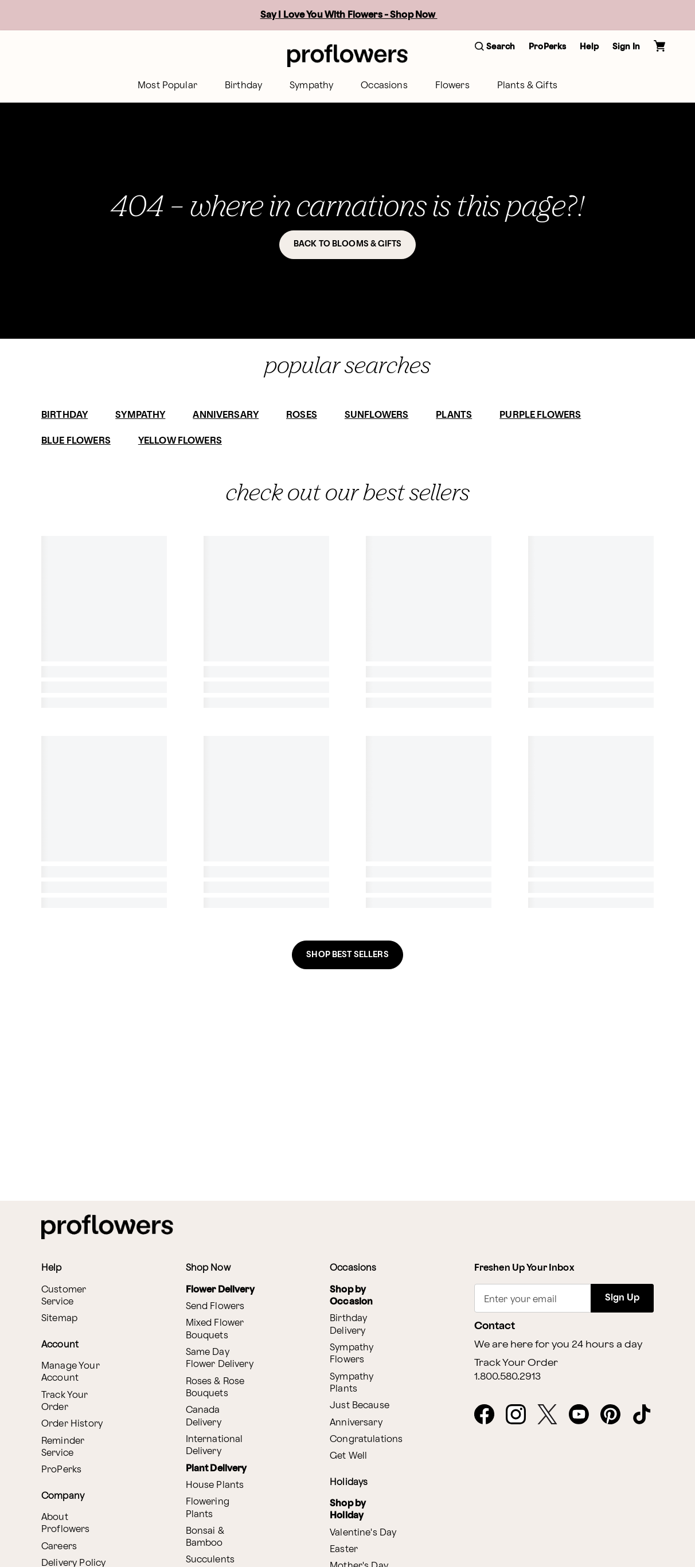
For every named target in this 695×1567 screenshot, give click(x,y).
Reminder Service (62, 1447)
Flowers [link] (452, 85)
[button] (495, 47)
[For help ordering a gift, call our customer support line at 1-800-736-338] (347, 55)
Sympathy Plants (351, 1383)
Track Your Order (64, 1401)
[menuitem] (167, 86)
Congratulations (366, 1439)
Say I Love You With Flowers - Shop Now (349, 15)
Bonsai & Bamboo (205, 1537)
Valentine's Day (363, 1533)
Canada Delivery (203, 1416)
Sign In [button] (626, 46)
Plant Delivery (216, 1468)
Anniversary (356, 1423)
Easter (344, 1549)
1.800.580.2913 (507, 1376)
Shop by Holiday (348, 1509)
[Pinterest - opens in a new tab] (615, 1415)
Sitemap (59, 1318)
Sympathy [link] (311, 85)
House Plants (215, 1485)
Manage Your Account (70, 1372)
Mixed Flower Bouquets (215, 1329)
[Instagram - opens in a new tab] (520, 1415)
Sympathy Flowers (351, 1353)
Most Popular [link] (167, 85)
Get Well (348, 1456)
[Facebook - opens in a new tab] (488, 1415)
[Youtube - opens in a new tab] (583, 1415)
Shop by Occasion (351, 1296)
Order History (72, 1424)
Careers (59, 1546)
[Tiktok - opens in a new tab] (646, 1415)
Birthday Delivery (348, 1324)
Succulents (210, 1560)
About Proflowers (65, 1523)
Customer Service (63, 1296)
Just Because (359, 1405)
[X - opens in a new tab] (552, 1415)
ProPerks (61, 1470)
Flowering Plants (207, 1508)
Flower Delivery (220, 1290)
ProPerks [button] (547, 46)
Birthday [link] (243, 85)
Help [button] (589, 46)
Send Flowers (215, 1306)
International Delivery (214, 1445)
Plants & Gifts (527, 85)
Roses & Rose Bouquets (215, 1387)
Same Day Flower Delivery (219, 1358)
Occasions (384, 85)
